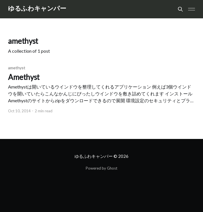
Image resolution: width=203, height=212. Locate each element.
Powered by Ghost (101, 168)
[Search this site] (180, 9)
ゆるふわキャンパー (37, 8)
